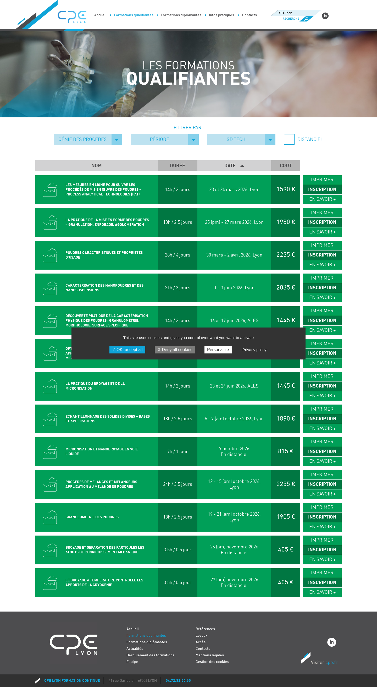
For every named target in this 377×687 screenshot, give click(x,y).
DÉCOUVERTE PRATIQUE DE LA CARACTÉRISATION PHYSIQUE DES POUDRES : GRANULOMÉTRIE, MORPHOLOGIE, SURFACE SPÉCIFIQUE (106, 320)
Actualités (134, 649)
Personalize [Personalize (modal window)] (218, 349)
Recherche (295, 18)
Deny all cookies (174, 349)
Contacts (249, 15)
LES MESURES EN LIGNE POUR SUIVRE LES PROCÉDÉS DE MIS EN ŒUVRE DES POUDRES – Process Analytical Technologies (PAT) (103, 189)
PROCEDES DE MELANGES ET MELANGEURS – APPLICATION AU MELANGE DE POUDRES (102, 484)
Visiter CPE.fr (319, 659)
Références (205, 629)
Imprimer (322, 179)
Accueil (100, 15)
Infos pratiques (221, 15)
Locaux (201, 635)
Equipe (132, 662)
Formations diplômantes (181, 15)
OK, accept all (127, 349)
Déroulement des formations (150, 655)
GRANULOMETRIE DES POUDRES (92, 517)
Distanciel (309, 139)
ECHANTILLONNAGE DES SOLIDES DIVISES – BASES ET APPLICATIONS (107, 419)
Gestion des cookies (212, 662)
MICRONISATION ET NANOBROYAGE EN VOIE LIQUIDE (101, 451)
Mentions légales (210, 655)
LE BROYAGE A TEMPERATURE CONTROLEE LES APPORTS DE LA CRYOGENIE (104, 582)
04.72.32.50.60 (178, 681)
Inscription (322, 189)
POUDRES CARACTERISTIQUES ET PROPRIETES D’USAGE (104, 255)
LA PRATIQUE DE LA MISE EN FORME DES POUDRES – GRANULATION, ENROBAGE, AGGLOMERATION (107, 222)
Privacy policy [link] (254, 349)
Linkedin (325, 15)
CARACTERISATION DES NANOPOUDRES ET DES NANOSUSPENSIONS (104, 287)
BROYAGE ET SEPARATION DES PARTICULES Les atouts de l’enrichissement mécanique (104, 550)
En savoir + (322, 199)
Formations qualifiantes (133, 15)
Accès (201, 642)
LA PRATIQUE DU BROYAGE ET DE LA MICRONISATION (95, 386)
